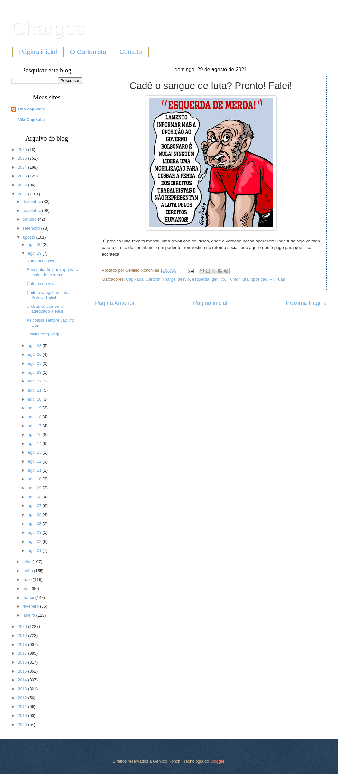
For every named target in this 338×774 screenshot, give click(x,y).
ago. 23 (35, 372)
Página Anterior (115, 303)
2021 (23, 194)
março (29, 597)
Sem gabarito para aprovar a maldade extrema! (53, 272)
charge (169, 279)
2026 (23, 149)
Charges (47, 28)
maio (28, 579)
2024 (23, 167)
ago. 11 (35, 470)
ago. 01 (35, 550)
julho (28, 561)
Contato (130, 51)
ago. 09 (35, 488)
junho (28, 570)
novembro (32, 210)
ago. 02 (35, 541)
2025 (23, 158)
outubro (30, 219)
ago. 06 (35, 514)
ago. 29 (35, 253)
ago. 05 (35, 523)
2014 (23, 679)
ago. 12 (35, 461)
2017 (23, 653)
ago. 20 (35, 399)
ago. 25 (35, 363)
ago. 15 (35, 434)
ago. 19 (35, 407)
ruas (281, 279)
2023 (23, 176)
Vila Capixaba (31, 119)
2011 (23, 706)
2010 (23, 715)
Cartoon (153, 279)
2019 (23, 635)
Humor (233, 279)
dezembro (32, 201)
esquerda (201, 279)
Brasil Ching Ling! (43, 334)
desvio (184, 279)
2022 (23, 185)
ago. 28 (35, 345)
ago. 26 (35, 354)
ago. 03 (35, 532)
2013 (23, 688)
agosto (29, 237)
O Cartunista (88, 51)
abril (27, 588)
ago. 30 (35, 244)
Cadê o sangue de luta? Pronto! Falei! (49, 295)
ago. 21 (35, 390)
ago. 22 (35, 381)
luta (245, 279)
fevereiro (31, 606)
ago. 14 (35, 443)
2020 (23, 626)
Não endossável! (42, 261)
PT (272, 279)
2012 (23, 697)
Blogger (217, 761)
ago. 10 (35, 479)
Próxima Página (306, 303)
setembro (32, 228)
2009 (23, 724)
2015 (23, 671)
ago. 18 (35, 416)
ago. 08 (35, 497)
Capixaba (134, 279)
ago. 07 (35, 505)
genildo (218, 279)
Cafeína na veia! (42, 283)
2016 (23, 662)
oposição (259, 279)
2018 (23, 644)
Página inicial (38, 51)
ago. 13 (35, 452)
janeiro (29, 615)
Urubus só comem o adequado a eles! (45, 309)
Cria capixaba (31, 109)
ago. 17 (35, 425)
